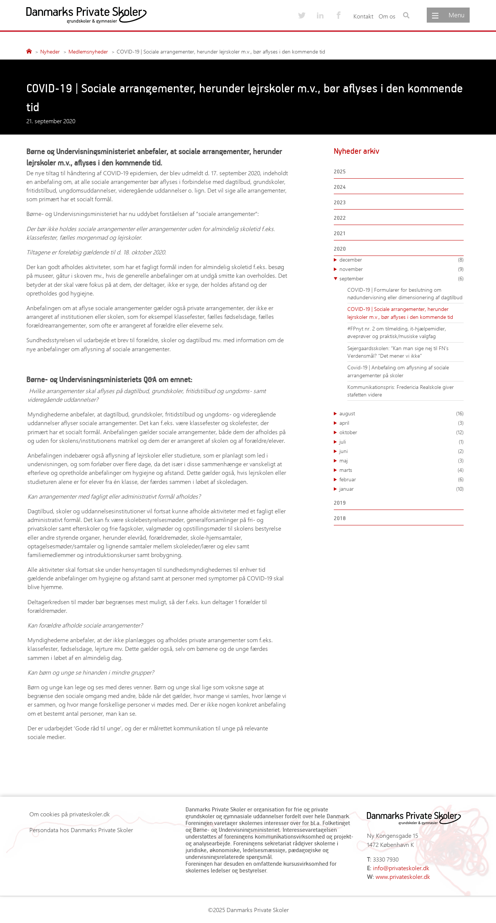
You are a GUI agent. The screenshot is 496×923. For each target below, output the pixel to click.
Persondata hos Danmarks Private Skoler (81, 830)
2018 (340, 518)
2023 (340, 202)
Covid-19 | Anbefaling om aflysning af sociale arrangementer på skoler (398, 371)
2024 (340, 186)
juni (401, 451)
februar (401, 479)
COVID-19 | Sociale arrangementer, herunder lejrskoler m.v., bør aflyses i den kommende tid (400, 312)
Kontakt (363, 16)
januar (401, 489)
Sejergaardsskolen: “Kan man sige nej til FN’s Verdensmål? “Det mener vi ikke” (398, 351)
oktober (401, 432)
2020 (340, 248)
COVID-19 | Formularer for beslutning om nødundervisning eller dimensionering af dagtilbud (405, 293)
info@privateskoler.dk (401, 868)
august (401, 413)
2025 (340, 171)
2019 (340, 502)
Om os (387, 16)
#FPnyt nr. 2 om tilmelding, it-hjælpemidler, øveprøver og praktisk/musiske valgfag (396, 332)
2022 (340, 217)
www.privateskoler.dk (403, 876)
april (401, 423)
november (401, 269)
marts (401, 470)
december (401, 259)
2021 (340, 233)
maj (401, 460)
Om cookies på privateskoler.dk (69, 814)
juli (401, 441)
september (401, 278)
